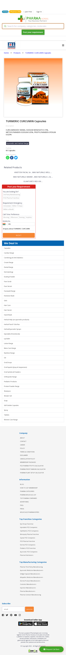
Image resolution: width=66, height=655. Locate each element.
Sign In (39, 12)
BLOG (22, 484)
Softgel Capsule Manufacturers (30, 574)
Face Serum (8, 286)
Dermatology (8, 272)
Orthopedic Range (10, 377)
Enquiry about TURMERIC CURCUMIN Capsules (19, 229)
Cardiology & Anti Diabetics (13, 258)
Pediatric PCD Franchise (28, 548)
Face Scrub (7, 281)
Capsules (7, 248)
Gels (5, 301)
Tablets (6, 415)
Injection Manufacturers (28, 588)
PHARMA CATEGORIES (27, 491)
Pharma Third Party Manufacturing (31, 567)
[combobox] (33, 26)
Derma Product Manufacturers (30, 581)
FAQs (21, 505)
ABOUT (22, 438)
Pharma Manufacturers (27, 591)
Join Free (28, 12)
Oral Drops (8, 362)
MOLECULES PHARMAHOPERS (29, 512)
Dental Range (8, 267)
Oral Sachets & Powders (12, 372)
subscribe (29, 609)
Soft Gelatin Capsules (11, 405)
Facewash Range (9, 291)
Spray (6, 410)
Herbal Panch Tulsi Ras (12, 324)
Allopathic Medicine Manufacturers (31, 577)
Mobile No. (7, 221)
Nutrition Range (9, 353)
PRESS (22, 509)
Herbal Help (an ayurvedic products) (16, 320)
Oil (5, 358)
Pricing (5, 12)
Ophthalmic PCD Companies (29, 531)
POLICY (22, 448)
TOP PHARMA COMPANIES (28, 498)
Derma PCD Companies (27, 545)
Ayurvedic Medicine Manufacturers (31, 570)
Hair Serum (8, 310)
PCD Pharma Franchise (27, 541)
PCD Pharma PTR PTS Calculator (31, 466)
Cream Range (8, 262)
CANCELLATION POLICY (27, 459)
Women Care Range (11, 420)
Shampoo (7, 391)
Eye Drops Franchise (26, 524)
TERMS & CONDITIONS (27, 452)
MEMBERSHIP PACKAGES (28, 462)
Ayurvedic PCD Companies (28, 552)
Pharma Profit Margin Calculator (32, 469)
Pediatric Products (10, 382)
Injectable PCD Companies (28, 527)
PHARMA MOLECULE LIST (28, 495)
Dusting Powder (9, 277)
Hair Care (7, 305)
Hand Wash (8, 315)
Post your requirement (33, 32)
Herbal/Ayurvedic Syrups (12, 329)
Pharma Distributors (26, 555)
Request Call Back (51, 649)
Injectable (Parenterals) (12, 334)
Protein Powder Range (11, 386)
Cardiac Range (9, 253)
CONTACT (23, 441)
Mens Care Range (10, 348)
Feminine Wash (9, 296)
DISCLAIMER (24, 455)
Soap (6, 401)
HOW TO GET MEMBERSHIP (29, 488)
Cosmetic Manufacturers (28, 584)
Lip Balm (7, 339)
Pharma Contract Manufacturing (30, 595)
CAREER (22, 445)
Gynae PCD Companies (27, 538)
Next (19, 235)
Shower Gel (8, 396)
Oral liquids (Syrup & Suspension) (15, 367)
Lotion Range (8, 343)
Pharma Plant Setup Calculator (32, 473)
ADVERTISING (24, 502)
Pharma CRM (15, 12)
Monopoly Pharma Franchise (29, 534)
